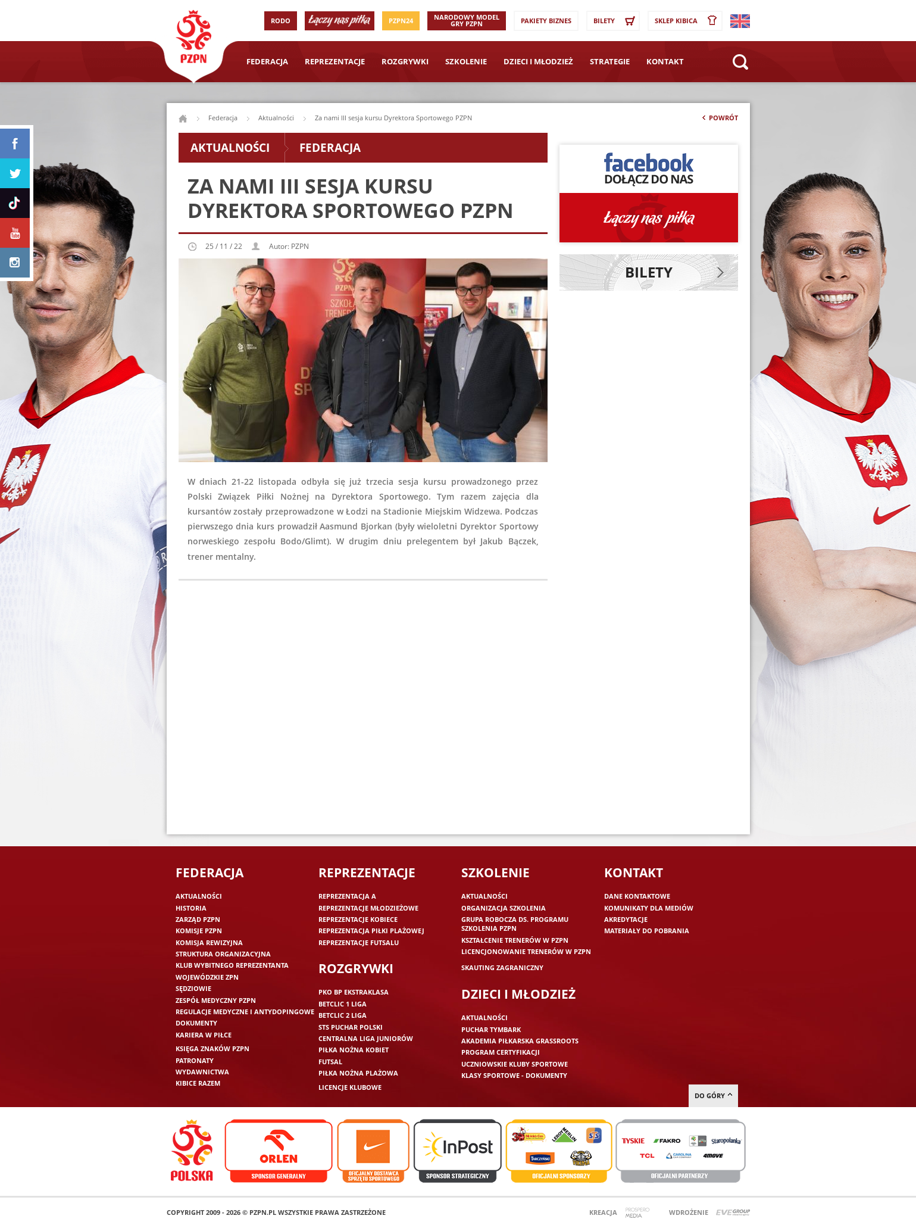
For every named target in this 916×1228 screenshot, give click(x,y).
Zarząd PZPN (198, 919)
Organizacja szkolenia (503, 907)
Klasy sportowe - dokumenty (514, 1075)
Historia (191, 907)
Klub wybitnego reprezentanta (232, 965)
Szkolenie (466, 61)
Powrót (719, 120)
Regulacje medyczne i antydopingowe (245, 1011)
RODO (280, 20)
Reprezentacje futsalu (358, 942)
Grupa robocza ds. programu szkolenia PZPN (514, 924)
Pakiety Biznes (546, 20)
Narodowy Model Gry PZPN (466, 20)
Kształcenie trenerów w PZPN (514, 940)
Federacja (267, 61)
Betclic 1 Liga (342, 1003)
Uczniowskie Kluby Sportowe (514, 1063)
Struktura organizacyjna (223, 953)
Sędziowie (193, 988)
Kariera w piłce (204, 1034)
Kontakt (665, 61)
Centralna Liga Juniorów (365, 1038)
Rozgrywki (405, 61)
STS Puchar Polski (350, 1027)
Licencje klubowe (350, 1087)
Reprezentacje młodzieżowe (368, 907)
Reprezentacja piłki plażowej (371, 930)
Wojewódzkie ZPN (207, 977)
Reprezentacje (335, 61)
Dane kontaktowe (637, 896)
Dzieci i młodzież (538, 61)
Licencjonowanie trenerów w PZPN (526, 951)
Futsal (330, 1061)
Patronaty (195, 1060)
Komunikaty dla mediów (648, 907)
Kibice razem (198, 1083)
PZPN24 (401, 20)
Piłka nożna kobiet (353, 1049)
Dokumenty (196, 1022)
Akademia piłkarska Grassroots (520, 1040)
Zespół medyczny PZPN (216, 1000)
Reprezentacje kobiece (358, 919)
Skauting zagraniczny (502, 967)
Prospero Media (638, 1213)
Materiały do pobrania (646, 930)
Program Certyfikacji (500, 1052)
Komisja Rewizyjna (209, 942)
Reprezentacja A (347, 896)
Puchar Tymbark (491, 1029)
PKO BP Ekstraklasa (353, 991)
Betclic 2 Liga (342, 1015)
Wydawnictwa (202, 1071)
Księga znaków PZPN (212, 1048)
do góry (713, 1095)
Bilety (616, 21)
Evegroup (733, 1213)
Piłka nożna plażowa (358, 1072)
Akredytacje (626, 919)
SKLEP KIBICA (688, 21)
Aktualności (276, 117)
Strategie (610, 61)
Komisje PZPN (199, 930)
